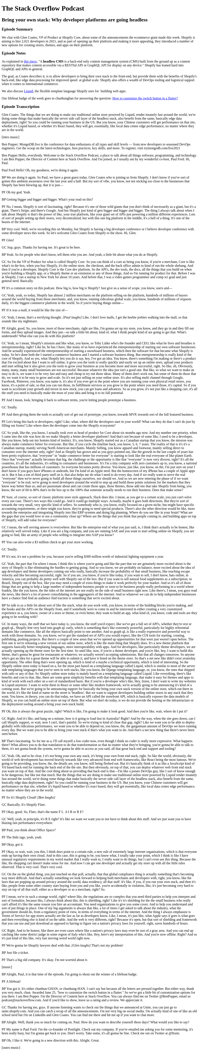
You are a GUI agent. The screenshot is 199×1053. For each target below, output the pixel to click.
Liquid (28, 91)
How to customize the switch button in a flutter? (145, 98)
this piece (30, 61)
